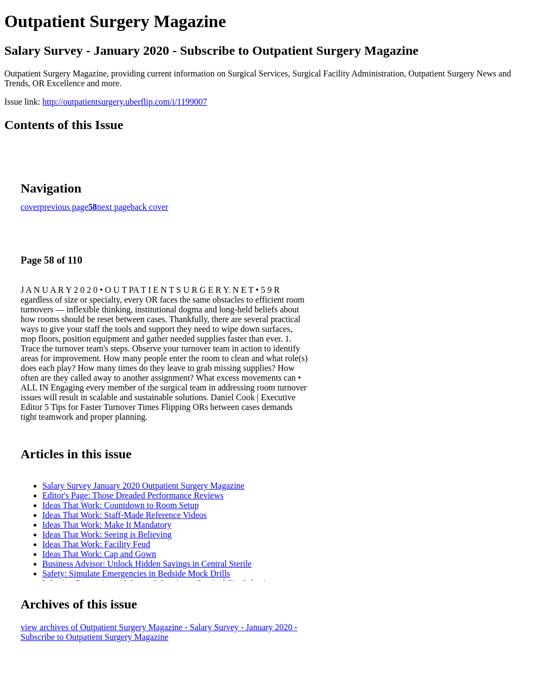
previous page (64, 206)
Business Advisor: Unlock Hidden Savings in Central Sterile (147, 563)
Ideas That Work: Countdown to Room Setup (120, 505)
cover (30, 206)
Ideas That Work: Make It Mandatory (107, 524)
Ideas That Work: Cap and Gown (99, 554)
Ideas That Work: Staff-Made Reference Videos (124, 515)
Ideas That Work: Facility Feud (96, 544)
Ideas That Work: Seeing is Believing (107, 534)
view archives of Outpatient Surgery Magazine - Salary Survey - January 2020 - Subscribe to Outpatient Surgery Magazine (159, 632)
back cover (150, 206)
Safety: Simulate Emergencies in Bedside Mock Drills (136, 573)
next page (114, 206)
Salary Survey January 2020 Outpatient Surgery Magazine (143, 485)
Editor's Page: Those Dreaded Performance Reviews (132, 495)
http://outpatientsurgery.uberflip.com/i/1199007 (124, 101)
